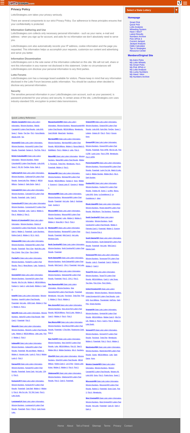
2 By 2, (66, 265)
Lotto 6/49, (39, 129)
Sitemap (96, 426)
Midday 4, (40, 211)
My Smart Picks (137, 65)
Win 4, (74, 350)
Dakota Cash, (90, 249)
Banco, (116, 191)
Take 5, (79, 346)
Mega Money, (28, 265)
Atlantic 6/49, (16, 137)
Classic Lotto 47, (64, 184)
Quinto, (94, 355)
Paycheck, (53, 164)
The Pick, (37, 150)
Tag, (22, 137)
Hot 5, (37, 235)
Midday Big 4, (109, 174)
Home (61, 426)
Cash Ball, (29, 388)
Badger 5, (95, 389)
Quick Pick (135, 24)
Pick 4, (23, 337)
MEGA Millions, (40, 282)
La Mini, (110, 191)
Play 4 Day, (30, 248)
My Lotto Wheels (138, 62)
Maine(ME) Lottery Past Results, (67, 160)
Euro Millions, (94, 300)
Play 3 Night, (16, 252)
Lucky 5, (32, 354)
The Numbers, (106, 211)
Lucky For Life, (105, 170)
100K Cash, (31, 303)
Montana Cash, (53, 239)
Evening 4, (54, 184)
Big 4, (116, 174)
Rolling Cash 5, (17, 235)
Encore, (114, 133)
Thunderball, (104, 300)
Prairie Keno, (108, 375)
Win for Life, (113, 150)
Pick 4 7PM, (105, 153)
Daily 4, (117, 406)
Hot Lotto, (40, 228)
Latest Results (136, 34)
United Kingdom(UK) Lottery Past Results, (100, 296)
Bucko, (20, 133)
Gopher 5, (56, 205)
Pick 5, (65, 278)
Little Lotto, (39, 333)
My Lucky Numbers (139, 72)
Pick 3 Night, (106, 283)
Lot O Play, (70, 364)
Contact (128, 426)
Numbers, (70, 133)
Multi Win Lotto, (40, 248)
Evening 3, (74, 184)
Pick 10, (73, 346)
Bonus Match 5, (78, 146)
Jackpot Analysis (137, 43)
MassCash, (62, 133)
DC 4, (32, 235)
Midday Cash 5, (108, 317)
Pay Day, (27, 133)
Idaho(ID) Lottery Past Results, (30, 317)
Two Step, (89, 283)
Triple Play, (62, 164)
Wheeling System (138, 29)
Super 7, (15, 133)
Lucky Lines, (95, 153)
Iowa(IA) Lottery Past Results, (29, 299)
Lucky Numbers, (39, 231)
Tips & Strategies (138, 48)
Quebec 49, (96, 191)
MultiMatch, (52, 150)
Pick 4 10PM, (90, 157)
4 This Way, (67, 329)
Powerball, (21, 150)
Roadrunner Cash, (77, 329)
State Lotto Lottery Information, (27, 142)
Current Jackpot (137, 41)
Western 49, (115, 371)
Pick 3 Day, (97, 283)
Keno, (76, 181)
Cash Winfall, (52, 133)
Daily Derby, (30, 184)
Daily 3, (37, 167)
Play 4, (14, 214)
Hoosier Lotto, (24, 354)
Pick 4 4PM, (104, 150)
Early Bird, (103, 129)
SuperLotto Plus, (24, 180)
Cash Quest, (41, 409)
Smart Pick (135, 22)
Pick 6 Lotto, (70, 312)
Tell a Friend (82, 426)
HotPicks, (113, 300)
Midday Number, (97, 174)
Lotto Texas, (114, 279)
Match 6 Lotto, (116, 170)
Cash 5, (33, 197)
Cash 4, (109, 262)
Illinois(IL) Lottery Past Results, (36, 330)
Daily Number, (91, 177)
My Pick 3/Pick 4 (137, 67)
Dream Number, (95, 304)
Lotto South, (30, 286)
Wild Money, (96, 211)
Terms (107, 426)
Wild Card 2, (67, 235)
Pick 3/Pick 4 (136, 39)
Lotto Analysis (136, 27)
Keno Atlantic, (40, 133)
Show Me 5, (60, 222)
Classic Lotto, (79, 364)
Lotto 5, (95, 262)
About (70, 426)
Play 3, (27, 214)
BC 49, (20, 167)
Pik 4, (33, 133)
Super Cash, (30, 371)
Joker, (99, 198)
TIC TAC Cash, (34, 392)
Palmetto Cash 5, (92, 228)
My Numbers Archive (139, 77)
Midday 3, (33, 180)
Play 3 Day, (25, 252)
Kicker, (50, 367)
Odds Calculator (137, 46)
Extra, (32, 167)
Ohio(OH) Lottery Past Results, (66, 360)
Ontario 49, (96, 133)
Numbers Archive (138, 36)
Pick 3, (43, 150)
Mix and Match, (31, 351)
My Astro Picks (137, 60)
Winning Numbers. (27, 125)
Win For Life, (22, 282)
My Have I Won (137, 74)
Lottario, (89, 133)
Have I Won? (136, 32)
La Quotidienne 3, (105, 194)
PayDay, (27, 167)
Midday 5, (70, 218)
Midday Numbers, (65, 350)
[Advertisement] (152, 99)
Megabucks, (79, 129)
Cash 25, (111, 406)
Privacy (117, 426)
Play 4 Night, (34, 252)
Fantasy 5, (29, 150)
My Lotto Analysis (138, 69)
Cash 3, (14, 269)
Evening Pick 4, (96, 232)
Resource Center (138, 51)
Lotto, (28, 197)
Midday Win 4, (53, 350)
